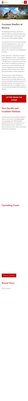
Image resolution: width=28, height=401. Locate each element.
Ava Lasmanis (7, 121)
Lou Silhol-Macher (19, 119)
